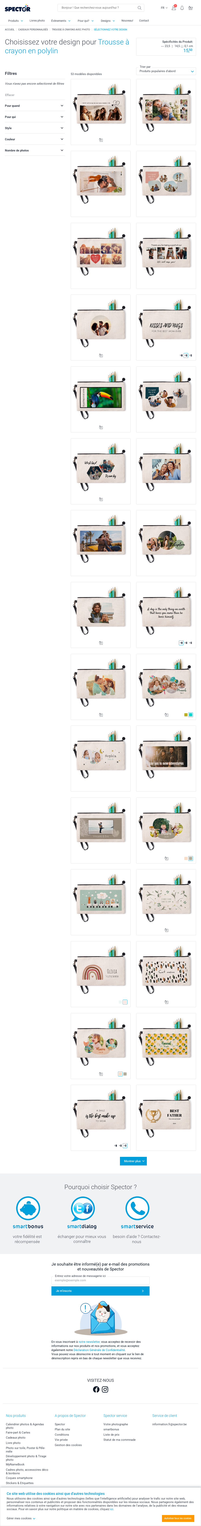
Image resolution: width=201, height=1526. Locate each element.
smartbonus (111, 1429)
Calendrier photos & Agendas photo (25, 1425)
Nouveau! (127, 20)
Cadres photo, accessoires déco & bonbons (27, 1471)
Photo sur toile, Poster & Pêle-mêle (25, 1449)
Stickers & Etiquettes (20, 1483)
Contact (144, 20)
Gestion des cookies (68, 1444)
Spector (60, 1424)
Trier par (145, 67)
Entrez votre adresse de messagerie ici (80, 1275)
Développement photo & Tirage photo (26, 1457)
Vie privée (61, 1439)
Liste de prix (111, 1434)
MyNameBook (15, 1464)
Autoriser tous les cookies (177, 1518)
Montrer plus (132, 1161)
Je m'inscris (64, 1290)
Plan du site (62, 1429)
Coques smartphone (19, 1477)
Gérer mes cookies (21, 1518)
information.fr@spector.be (169, 1424)
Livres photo (37, 20)
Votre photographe (115, 1424)
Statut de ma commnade (119, 1439)
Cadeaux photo (16, 1437)
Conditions (62, 1434)
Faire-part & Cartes (18, 1432)
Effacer (9, 95)
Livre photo (13, 1442)
